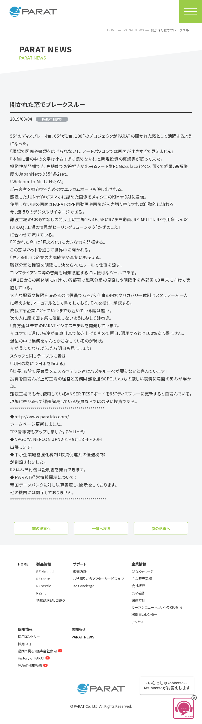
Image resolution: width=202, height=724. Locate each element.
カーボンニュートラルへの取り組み (157, 607)
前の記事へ (41, 528)
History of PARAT (34, 658)
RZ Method (45, 571)
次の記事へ (161, 528)
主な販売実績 (142, 578)
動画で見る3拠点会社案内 (41, 650)
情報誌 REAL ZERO (50, 600)
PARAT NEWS (134, 30)
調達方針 (138, 600)
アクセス (138, 621)
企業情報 (139, 564)
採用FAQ (24, 643)
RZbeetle (43, 585)
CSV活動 (138, 593)
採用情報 (25, 629)
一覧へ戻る (101, 528)
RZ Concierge (83, 585)
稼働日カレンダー (145, 614)
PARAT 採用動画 (33, 665)
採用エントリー (29, 636)
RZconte (43, 578)
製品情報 (43, 564)
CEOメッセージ (143, 571)
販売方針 (80, 571)
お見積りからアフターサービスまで (98, 578)
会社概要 (138, 585)
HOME (112, 30)
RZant (41, 593)
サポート (80, 564)
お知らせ (78, 629)
